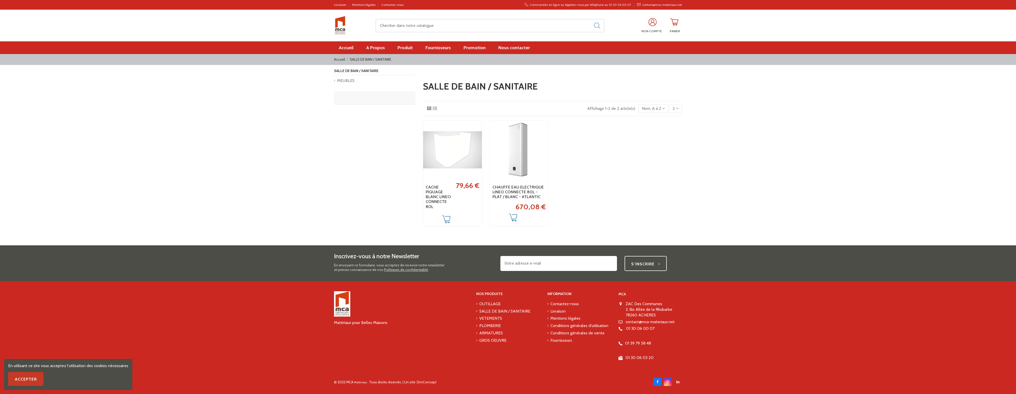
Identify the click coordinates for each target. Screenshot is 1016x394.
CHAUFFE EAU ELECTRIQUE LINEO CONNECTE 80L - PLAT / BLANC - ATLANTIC (518, 192)
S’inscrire (645, 264)
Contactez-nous (392, 5)
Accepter (26, 379)
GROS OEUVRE (492, 340)
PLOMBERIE (490, 325)
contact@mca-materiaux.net (650, 321)
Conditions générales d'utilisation (579, 325)
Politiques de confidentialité (406, 269)
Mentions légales (364, 5)
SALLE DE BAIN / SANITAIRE (356, 70)
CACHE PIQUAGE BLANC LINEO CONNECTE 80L (438, 197)
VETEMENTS (490, 318)
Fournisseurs (561, 340)
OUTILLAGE (490, 303)
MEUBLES (346, 80)
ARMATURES (491, 333)
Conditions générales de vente (577, 333)
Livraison (340, 5)
